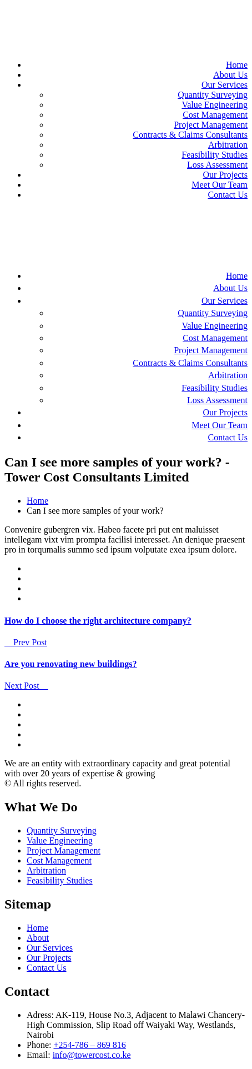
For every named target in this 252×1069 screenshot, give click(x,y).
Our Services (224, 84)
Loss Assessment (217, 164)
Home (237, 64)
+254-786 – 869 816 (89, 1045)
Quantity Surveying (213, 94)
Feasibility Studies (215, 154)
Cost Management (215, 114)
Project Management (211, 124)
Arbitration (228, 144)
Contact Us (228, 194)
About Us (230, 74)
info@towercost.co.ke (92, 1055)
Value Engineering (215, 104)
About (38, 937)
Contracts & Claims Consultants (190, 134)
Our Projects (225, 174)
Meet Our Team (219, 184)
